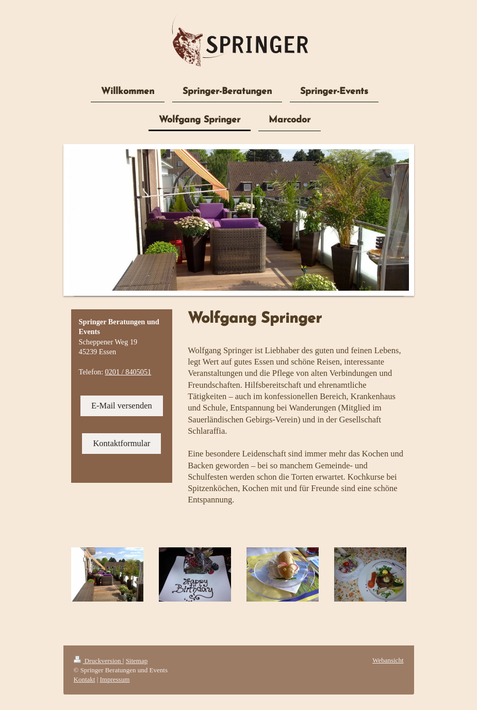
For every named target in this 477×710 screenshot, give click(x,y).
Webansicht (387, 660)
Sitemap (137, 661)
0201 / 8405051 (128, 372)
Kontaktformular (121, 443)
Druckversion (98, 661)
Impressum (115, 679)
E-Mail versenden (121, 406)
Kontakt (84, 679)
